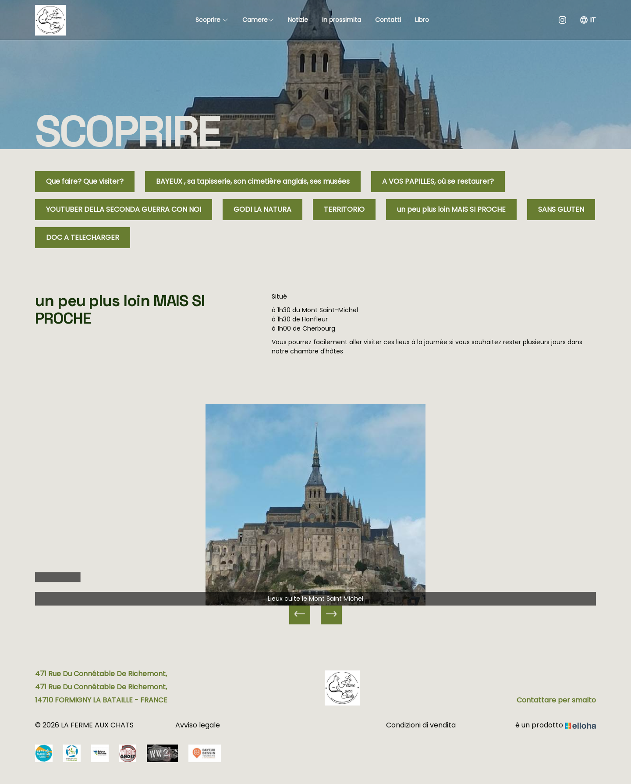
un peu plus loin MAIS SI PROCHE (451, 209)
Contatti (388, 19)
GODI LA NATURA (262, 209)
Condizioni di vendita (421, 725)
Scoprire (211, 19)
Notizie (298, 19)
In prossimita (341, 19)
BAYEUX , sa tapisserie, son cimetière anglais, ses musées (253, 181)
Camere (258, 19)
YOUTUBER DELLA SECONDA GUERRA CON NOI (123, 209)
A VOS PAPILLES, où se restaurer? (438, 181)
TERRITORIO (344, 209)
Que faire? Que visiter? (85, 181)
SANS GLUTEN (561, 209)
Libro (422, 19)
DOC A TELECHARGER (82, 237)
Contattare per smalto (556, 700)
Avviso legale (197, 725)
